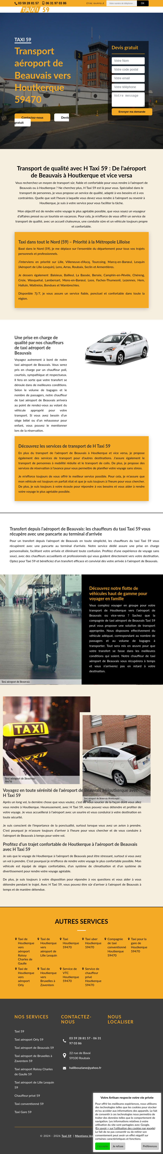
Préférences (150, 1146)
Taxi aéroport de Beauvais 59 (34, 1047)
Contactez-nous (32, 117)
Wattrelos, (36, 285)
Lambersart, (53, 280)
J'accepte (102, 1146)
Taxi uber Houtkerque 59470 (93, 943)
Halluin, (24, 285)
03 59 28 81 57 (80, 1038)
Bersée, (98, 275)
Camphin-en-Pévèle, (118, 275)
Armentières (105, 267)
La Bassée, (84, 275)
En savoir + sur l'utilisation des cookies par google (125, 1128)
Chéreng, (138, 275)
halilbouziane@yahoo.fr (85, 1067)
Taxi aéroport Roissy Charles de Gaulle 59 (34, 1071)
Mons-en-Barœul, (75, 280)
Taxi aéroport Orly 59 (29, 1039)
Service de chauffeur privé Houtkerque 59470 (93, 977)
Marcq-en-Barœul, (121, 262)
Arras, (67, 267)
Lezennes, (130, 280)
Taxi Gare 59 (23, 1112)
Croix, (23, 280)
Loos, (92, 280)
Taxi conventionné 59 (29, 1103)
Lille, (60, 262)
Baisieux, (57, 275)
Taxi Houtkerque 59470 (71, 943)
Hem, (141, 280)
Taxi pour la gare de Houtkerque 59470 (139, 945)
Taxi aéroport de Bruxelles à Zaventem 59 (33, 1058)
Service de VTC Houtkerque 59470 (71, 975)
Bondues (50, 285)
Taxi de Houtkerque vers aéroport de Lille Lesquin (48, 947)
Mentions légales (86, 1135)
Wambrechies (69, 285)
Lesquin (139, 262)
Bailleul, (70, 275)
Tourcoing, (100, 262)
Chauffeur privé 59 (27, 1095)
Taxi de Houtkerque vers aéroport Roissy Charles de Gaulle (26, 951)
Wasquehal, (36, 280)
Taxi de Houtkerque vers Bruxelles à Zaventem (48, 977)
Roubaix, (78, 267)
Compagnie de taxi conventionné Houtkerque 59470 (116, 947)
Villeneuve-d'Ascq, (78, 262)
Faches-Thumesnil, (109, 280)
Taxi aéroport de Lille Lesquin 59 (34, 1084)
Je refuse (118, 1146)
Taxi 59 (19, 1031)
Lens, (59, 267)
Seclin (88, 267)
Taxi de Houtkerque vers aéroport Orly (26, 977)
